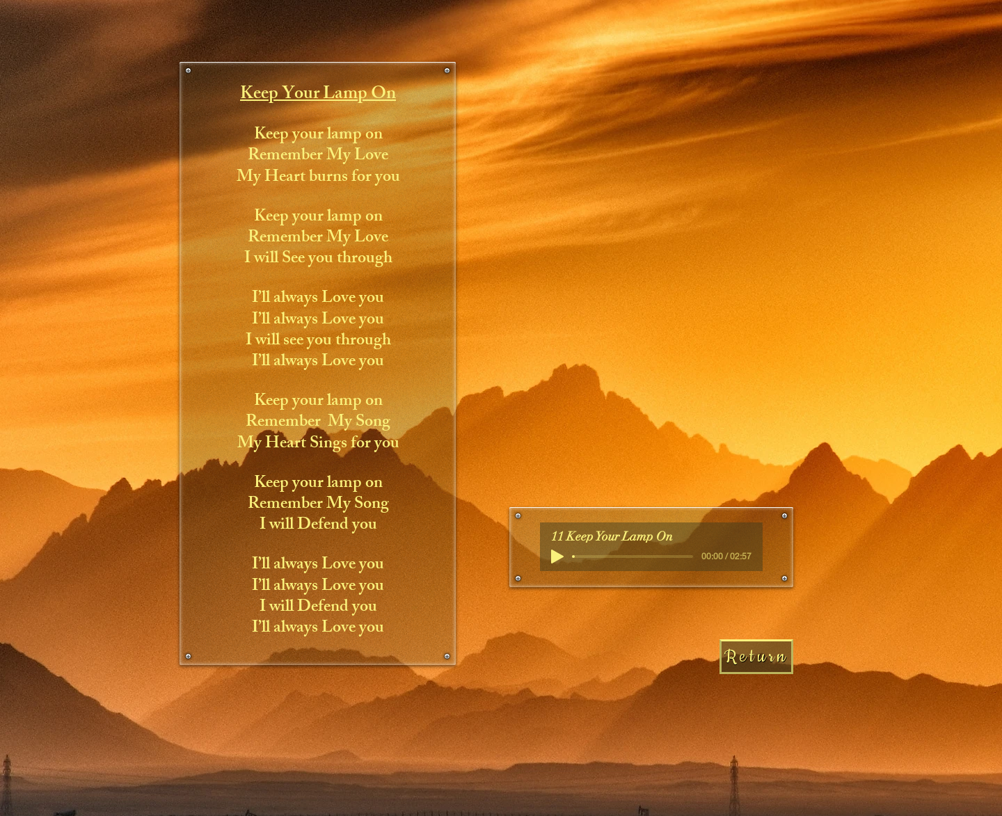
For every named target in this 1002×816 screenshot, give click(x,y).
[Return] (756, 656)
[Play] (557, 556)
